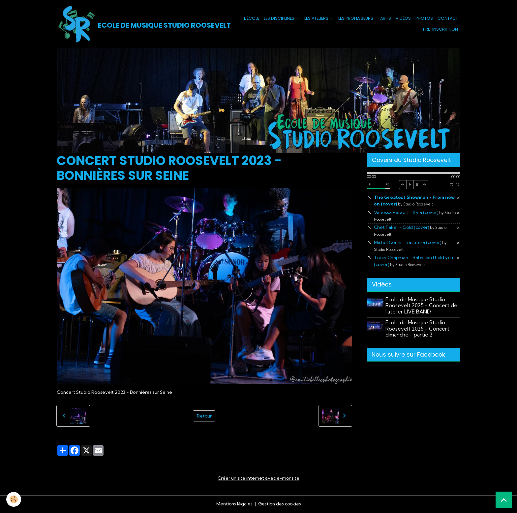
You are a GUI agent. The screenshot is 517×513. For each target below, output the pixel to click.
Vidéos (403, 18)
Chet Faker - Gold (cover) (411, 232)
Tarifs (384, 18)
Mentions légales (233, 504)
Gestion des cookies (280, 504)
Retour (204, 416)
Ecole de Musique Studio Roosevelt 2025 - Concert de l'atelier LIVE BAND (422, 307)
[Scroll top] (504, 500)
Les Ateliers (316, 18)
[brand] (137, 24)
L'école (251, 18)
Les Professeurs (355, 18)
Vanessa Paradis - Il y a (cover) (409, 216)
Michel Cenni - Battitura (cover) (411, 247)
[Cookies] (14, 499)
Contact (448, 18)
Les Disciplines (279, 18)
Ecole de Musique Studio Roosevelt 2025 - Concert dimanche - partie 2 (418, 330)
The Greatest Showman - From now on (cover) (410, 201)
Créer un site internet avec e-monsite (258, 479)
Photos (424, 18)
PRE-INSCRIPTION (440, 29)
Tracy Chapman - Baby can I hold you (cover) (415, 262)
